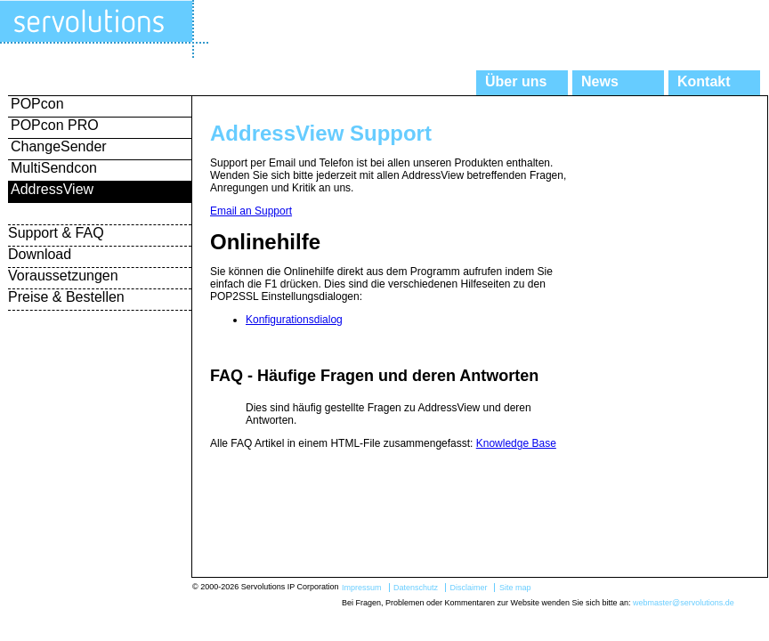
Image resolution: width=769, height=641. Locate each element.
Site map (515, 587)
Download (39, 254)
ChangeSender (59, 146)
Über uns (515, 81)
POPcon (37, 103)
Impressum (362, 587)
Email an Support (251, 211)
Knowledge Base (516, 443)
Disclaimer (468, 587)
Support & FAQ (56, 232)
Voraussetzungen (63, 275)
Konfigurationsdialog (294, 319)
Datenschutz (415, 587)
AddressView (52, 189)
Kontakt (704, 81)
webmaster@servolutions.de (683, 602)
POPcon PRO (55, 125)
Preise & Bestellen (66, 296)
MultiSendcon (54, 167)
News (600, 81)
